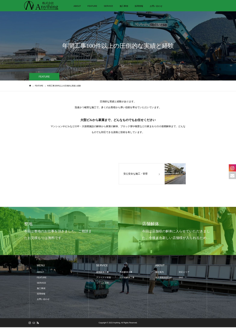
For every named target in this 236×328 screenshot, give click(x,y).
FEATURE (92, 6)
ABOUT (77, 6)
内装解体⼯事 (126, 273)
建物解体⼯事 (102, 273)
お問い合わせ (156, 6)
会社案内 (159, 273)
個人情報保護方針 (163, 278)
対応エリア (184, 273)
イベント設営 (102, 283)
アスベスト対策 (103, 278)
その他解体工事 (127, 278)
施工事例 (124, 6)
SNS (181, 278)
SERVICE (108, 6)
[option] (59, 232)
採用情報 (139, 6)
